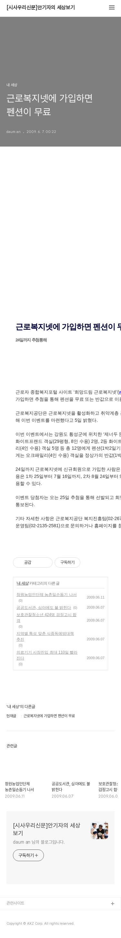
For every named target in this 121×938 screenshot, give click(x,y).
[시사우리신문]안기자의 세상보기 (40, 8)
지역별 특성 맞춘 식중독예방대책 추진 (45, 636)
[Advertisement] (60, 243)
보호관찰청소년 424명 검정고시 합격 (46, 617)
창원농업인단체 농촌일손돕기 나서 (46, 594)
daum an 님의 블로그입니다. (39, 842)
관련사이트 (15, 903)
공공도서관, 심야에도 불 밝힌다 (43, 607)
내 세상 (22, 583)
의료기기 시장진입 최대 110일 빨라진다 (46, 655)
